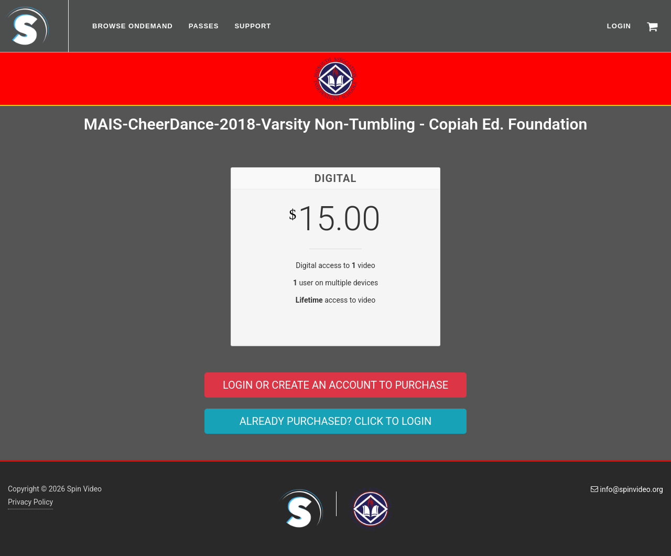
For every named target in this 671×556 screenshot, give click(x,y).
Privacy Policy (30, 502)
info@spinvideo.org (627, 489)
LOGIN (619, 26)
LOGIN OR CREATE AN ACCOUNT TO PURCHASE (335, 385)
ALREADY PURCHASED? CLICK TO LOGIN (335, 421)
